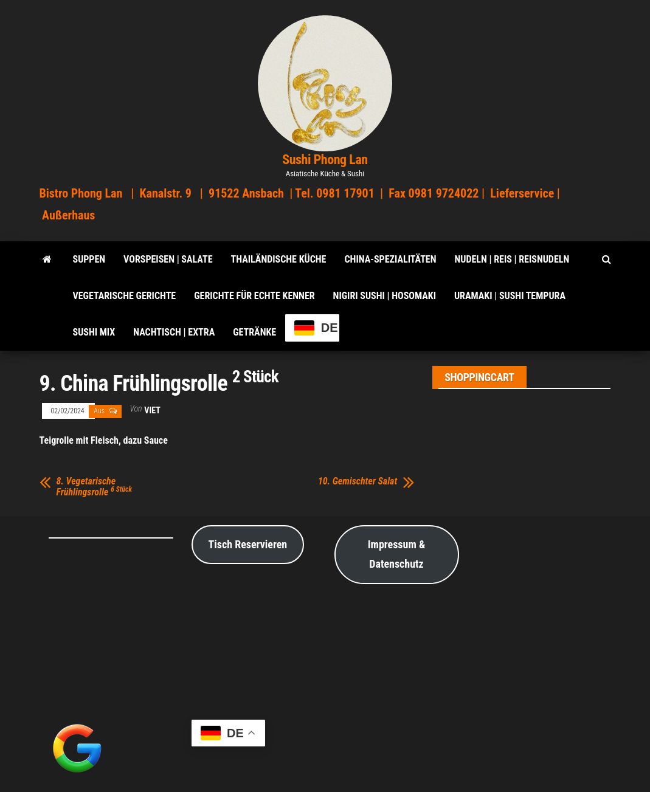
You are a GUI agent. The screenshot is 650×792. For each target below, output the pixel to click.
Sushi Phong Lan (325, 159)
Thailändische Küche (279, 259)
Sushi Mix (94, 332)
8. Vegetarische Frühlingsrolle (95, 487)
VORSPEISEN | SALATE (167, 259)
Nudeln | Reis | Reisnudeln (511, 259)
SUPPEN (89, 259)
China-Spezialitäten (390, 259)
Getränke (254, 332)
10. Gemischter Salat (357, 481)
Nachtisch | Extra (174, 332)
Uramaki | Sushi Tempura (509, 295)
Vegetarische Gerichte (124, 295)
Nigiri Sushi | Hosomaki (384, 295)
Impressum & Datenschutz (397, 554)
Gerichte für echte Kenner (254, 295)
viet (152, 410)
